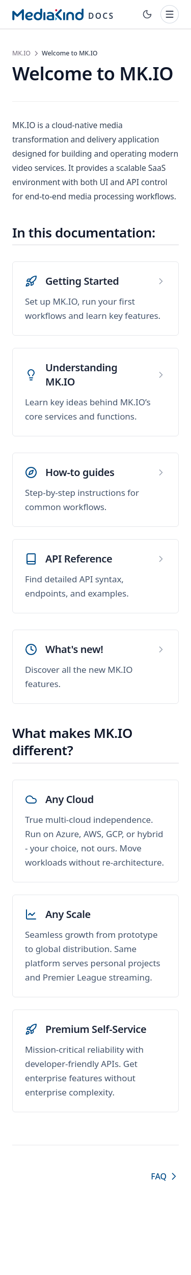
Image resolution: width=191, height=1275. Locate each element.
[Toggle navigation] (169, 14)
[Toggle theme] (147, 14)
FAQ (165, 1176)
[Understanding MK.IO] (95, 392)
